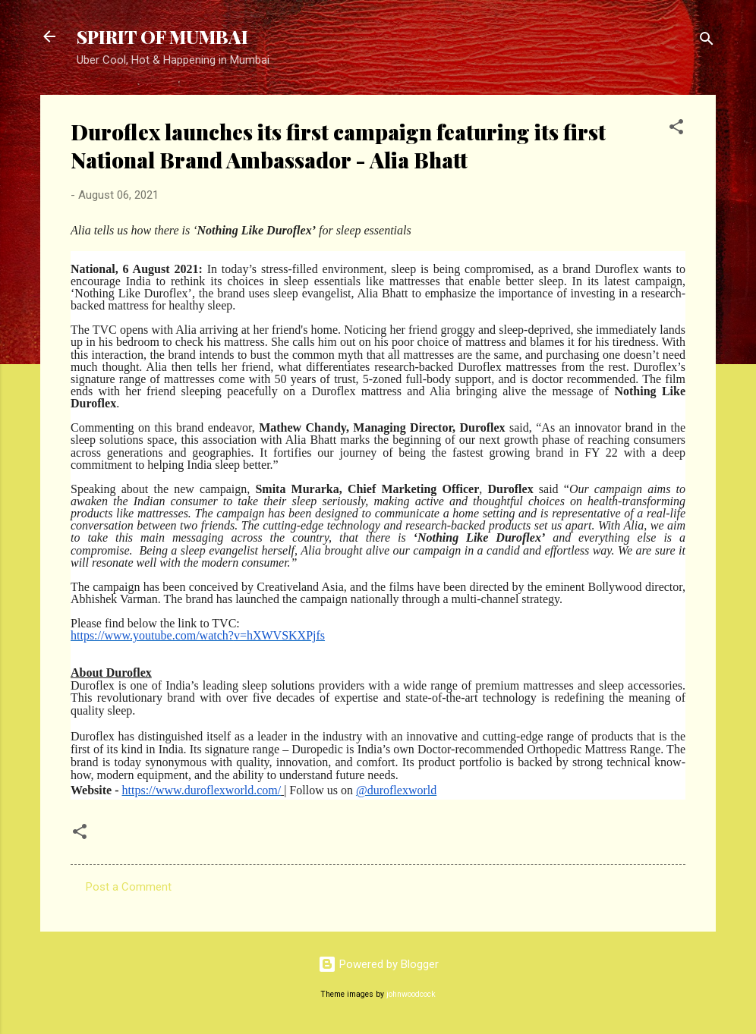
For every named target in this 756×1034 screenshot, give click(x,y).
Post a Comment (129, 887)
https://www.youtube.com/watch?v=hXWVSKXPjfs (198, 635)
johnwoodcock (411, 994)
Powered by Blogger (378, 964)
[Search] (707, 41)
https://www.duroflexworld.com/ (202, 790)
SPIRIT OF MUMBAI (162, 36)
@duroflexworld (396, 790)
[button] (676, 129)
